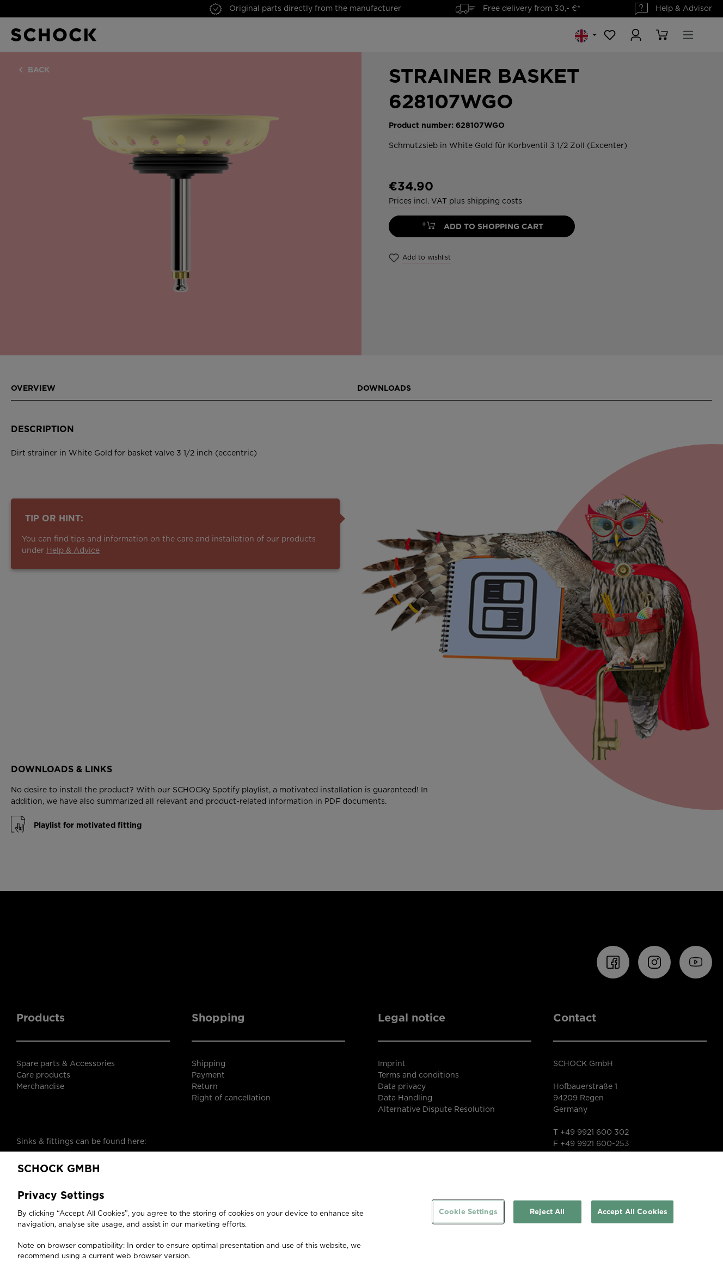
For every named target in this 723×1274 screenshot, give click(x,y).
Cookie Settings (468, 1212)
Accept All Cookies (632, 1212)
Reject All (547, 1212)
